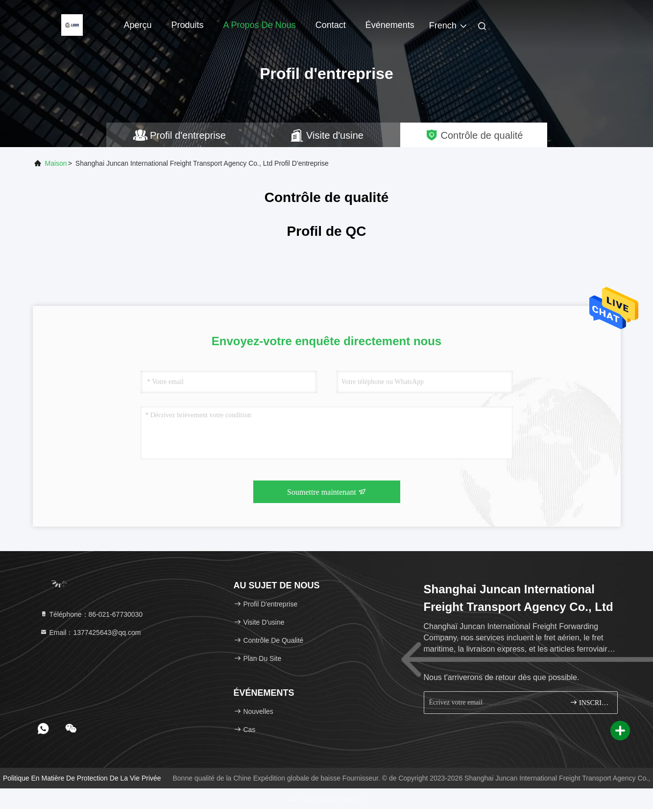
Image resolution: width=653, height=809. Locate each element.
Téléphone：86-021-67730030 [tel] (91, 614)
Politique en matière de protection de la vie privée (82, 778)
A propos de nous (259, 25)
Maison (56, 163)
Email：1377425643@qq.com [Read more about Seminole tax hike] (90, 632)
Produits (187, 25)
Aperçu (138, 25)
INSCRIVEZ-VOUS (589, 702)
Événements (389, 25)
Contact (330, 25)
